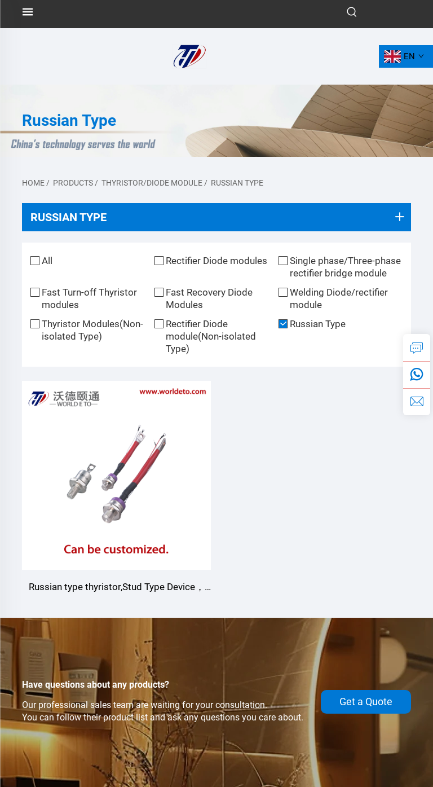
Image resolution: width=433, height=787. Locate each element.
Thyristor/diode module (151, 182)
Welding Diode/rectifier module (339, 298)
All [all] (47, 260)
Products (73, 182)
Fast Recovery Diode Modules (209, 298)
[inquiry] (416, 347)
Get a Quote (365, 702)
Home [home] (33, 182)
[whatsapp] (416, 374)
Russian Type (237, 182)
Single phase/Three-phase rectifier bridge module (345, 267)
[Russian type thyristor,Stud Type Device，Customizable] (116, 475)
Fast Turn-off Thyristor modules (89, 298)
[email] (416, 401)
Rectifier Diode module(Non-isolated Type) (211, 336)
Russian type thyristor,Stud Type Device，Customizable (117, 588)
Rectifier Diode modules (216, 260)
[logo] (189, 55)
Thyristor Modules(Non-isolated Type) (92, 330)
